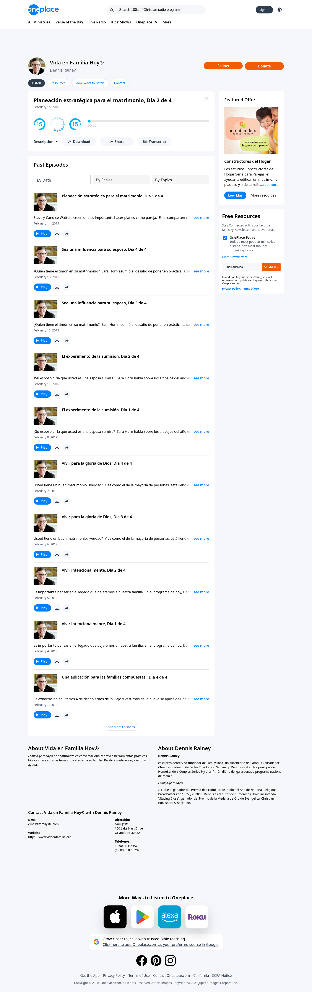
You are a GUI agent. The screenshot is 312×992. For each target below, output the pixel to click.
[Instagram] (170, 960)
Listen (36, 83)
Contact (119, 83)
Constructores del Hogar (247, 161)
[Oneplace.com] (43, 9)
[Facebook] (141, 960)
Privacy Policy (114, 975)
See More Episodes (121, 727)
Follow (223, 65)
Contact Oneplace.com (171, 975)
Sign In (264, 10)
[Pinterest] (156, 960)
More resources (263, 195)
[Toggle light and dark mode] (280, 10)
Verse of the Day (69, 22)
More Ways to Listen (89, 83)
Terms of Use (139, 975)
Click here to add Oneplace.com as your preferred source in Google (160, 944)
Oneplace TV (146, 22)
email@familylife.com (43, 824)
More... (168, 22)
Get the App (89, 975)
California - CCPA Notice (212, 975)
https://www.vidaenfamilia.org (49, 837)
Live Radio (97, 22)
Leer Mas (235, 195)
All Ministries (39, 22)
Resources (58, 83)
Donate (264, 66)
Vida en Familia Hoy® (77, 62)
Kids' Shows (121, 22)
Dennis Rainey (63, 70)
